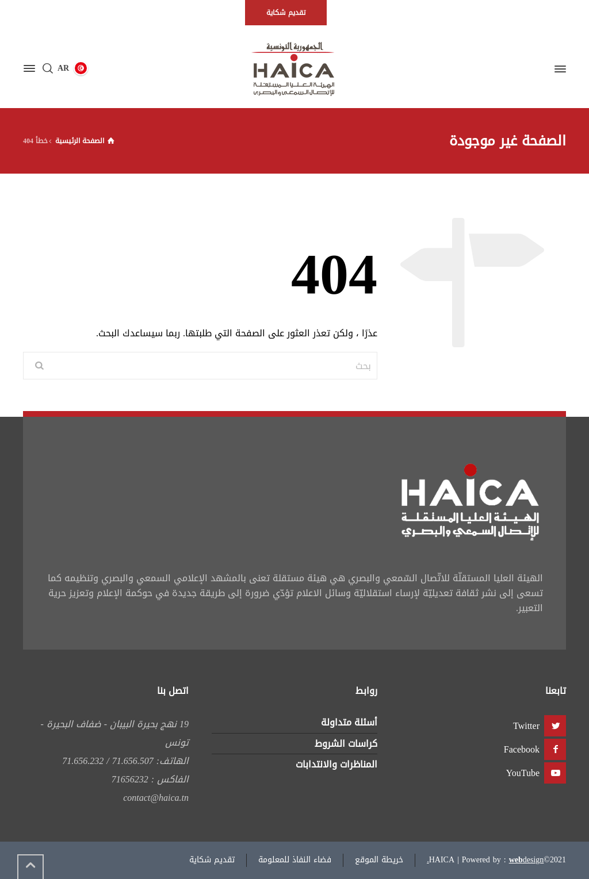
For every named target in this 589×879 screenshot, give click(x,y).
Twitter (526, 726)
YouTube (523, 773)
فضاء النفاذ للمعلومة (294, 860)
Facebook (522, 749)
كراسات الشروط (346, 744)
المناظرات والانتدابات (336, 764)
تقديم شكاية (212, 860)
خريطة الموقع (379, 860)
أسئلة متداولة (349, 722)
